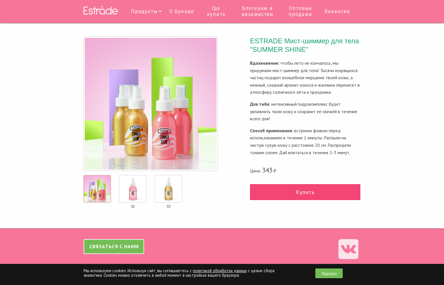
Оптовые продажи (300, 11)
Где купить (216, 11)
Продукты (144, 12)
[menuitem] (145, 11)
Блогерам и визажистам (257, 11)
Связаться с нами (114, 246)
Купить (305, 192)
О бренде (181, 12)
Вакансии (337, 12)
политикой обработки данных (220, 270)
